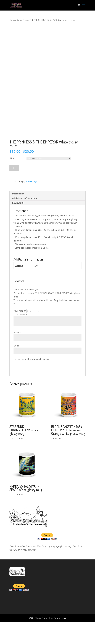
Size (11, 157)
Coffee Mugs (22, 20)
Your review (20, 314)
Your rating (20, 310)
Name (17, 332)
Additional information (24, 198)
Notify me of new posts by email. (33, 359)
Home (12, 20)
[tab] (47, 193)
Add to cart (31, 168)
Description (18, 193)
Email (17, 345)
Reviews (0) (18, 202)
